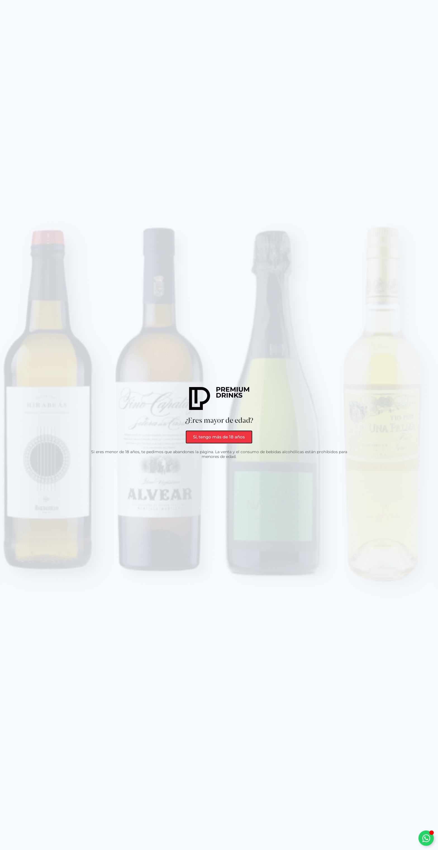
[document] (219, 425)
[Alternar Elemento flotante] (426, 838)
